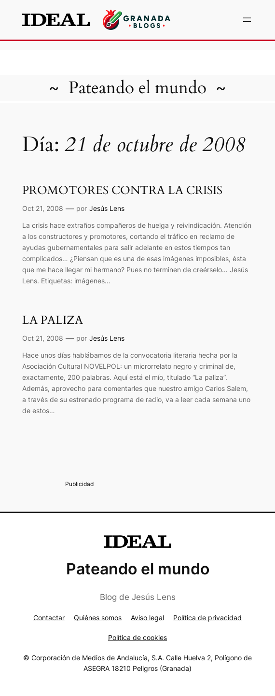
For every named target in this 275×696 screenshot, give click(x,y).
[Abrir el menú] (247, 20)
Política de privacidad (207, 617)
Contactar (49, 617)
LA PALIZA (52, 320)
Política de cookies (137, 637)
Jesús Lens (106, 208)
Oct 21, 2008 (42, 208)
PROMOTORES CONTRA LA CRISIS (122, 190)
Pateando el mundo (137, 87)
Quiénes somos (98, 617)
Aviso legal (147, 617)
